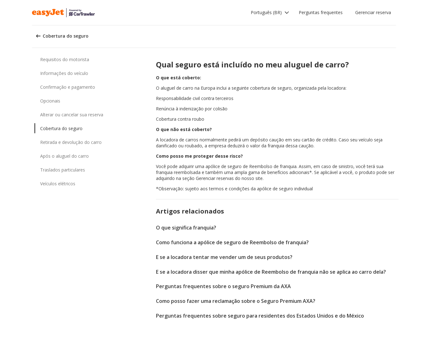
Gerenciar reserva (373, 12)
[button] (270, 12)
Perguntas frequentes (321, 12)
